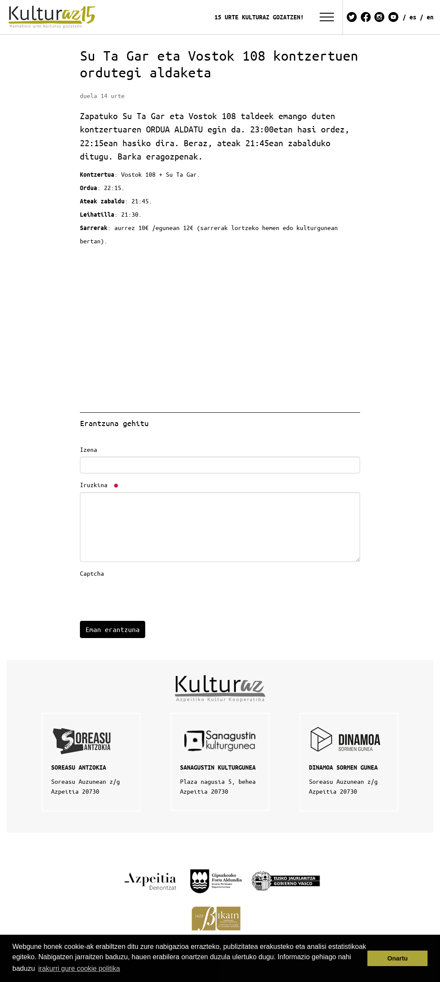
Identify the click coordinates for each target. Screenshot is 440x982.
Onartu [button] (398, 958)
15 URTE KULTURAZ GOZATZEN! (259, 17)
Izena (88, 449)
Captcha (92, 573)
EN (430, 17)
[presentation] (145, 597)
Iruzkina (99, 484)
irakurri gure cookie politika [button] (79, 968)
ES (412, 17)
